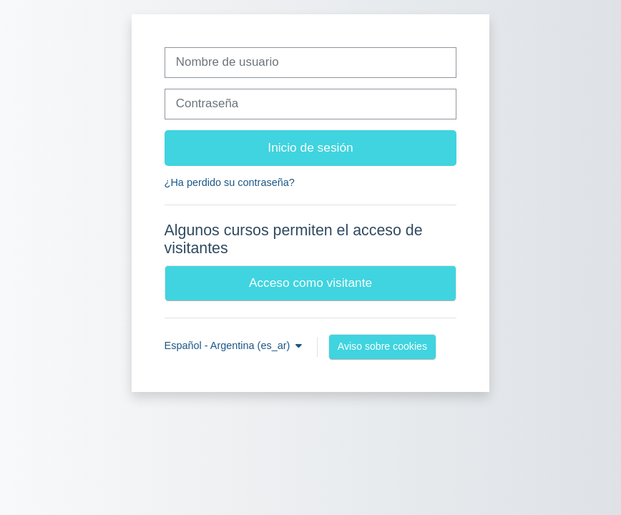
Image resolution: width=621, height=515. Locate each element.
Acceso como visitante (310, 282)
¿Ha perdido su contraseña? (230, 182)
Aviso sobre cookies (382, 346)
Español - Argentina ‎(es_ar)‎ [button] (229, 345)
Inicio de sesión (310, 147)
